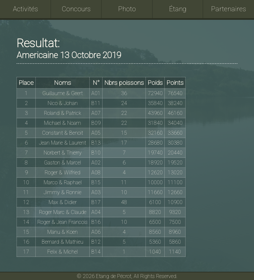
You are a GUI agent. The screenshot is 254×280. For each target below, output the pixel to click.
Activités (25, 9)
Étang (178, 9)
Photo (127, 9)
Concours (76, 9)
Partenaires (228, 9)
